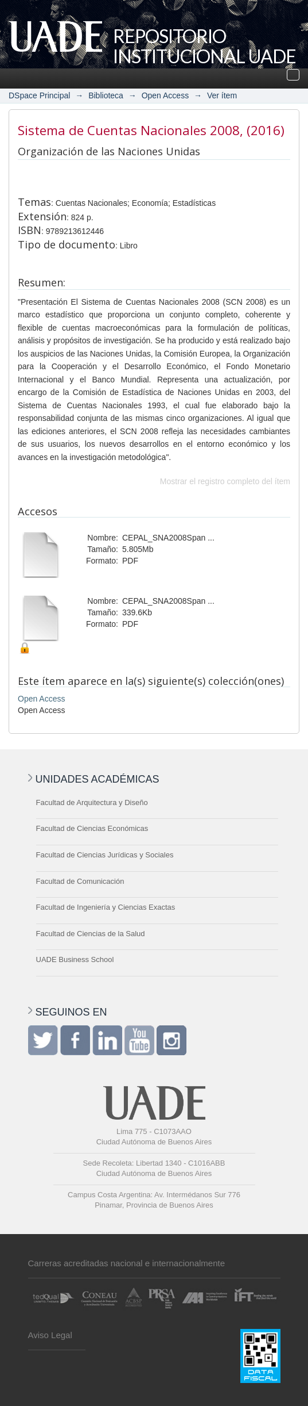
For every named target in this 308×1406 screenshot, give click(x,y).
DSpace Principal (39, 95)
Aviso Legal (50, 1335)
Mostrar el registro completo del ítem (225, 481)
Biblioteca (105, 95)
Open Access (165, 95)
